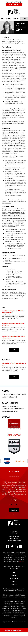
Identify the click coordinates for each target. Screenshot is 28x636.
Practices (8, 19)
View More (14, 513)
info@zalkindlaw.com (15, 544)
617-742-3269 (15, 542)
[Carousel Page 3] (14, 508)
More (25, 19)
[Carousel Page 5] (19, 508)
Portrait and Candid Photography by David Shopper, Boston (14, 571)
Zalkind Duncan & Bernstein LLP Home (14, 12)
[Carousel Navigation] (14, 508)
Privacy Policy (14, 582)
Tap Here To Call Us (14, 5)
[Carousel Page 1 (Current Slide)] (9, 508)
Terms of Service (19, 600)
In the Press (6, 360)
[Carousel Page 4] (16, 508)
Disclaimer (14, 579)
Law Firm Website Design (14, 634)
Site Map (14, 585)
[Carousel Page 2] (11, 508)
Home (2, 19)
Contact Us (15, 19)
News (3, 307)
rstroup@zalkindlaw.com (20, 27)
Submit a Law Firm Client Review (14, 518)
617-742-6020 (18, 28)
